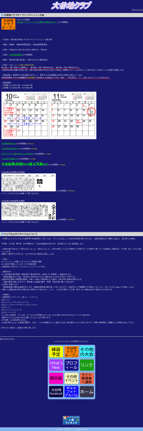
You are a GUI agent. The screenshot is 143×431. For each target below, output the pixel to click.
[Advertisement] (39, 31)
